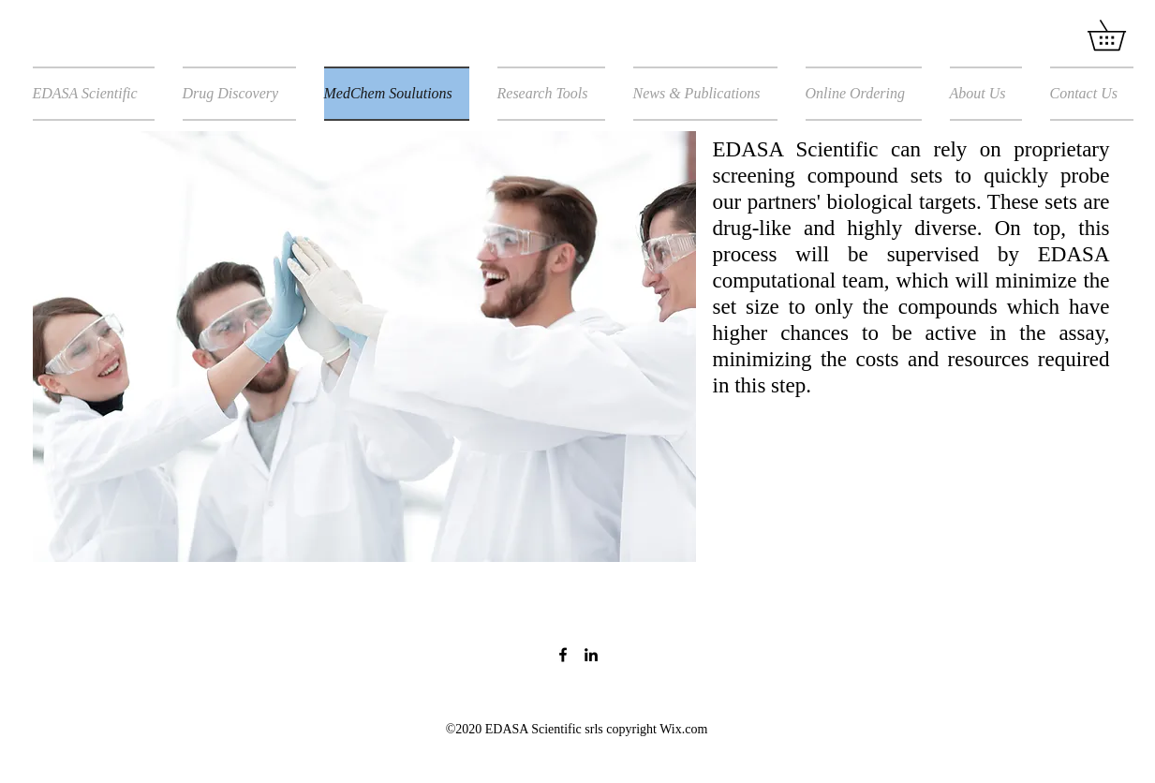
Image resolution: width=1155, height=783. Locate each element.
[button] (1121, 35)
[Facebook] (563, 654)
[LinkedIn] (591, 654)
